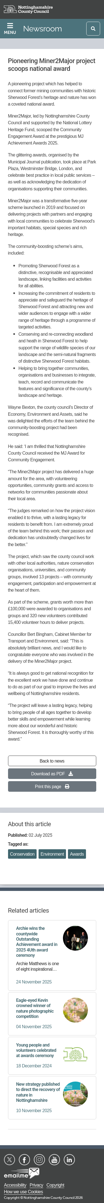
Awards (77, 853)
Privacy (36, 1184)
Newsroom (42, 28)
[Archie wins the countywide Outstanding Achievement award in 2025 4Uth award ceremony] (52, 955)
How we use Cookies (23, 1191)
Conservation (22, 853)
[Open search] (93, 29)
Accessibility (15, 1184)
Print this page (52, 786)
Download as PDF (52, 773)
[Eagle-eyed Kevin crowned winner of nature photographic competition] (52, 1013)
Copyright (55, 1184)
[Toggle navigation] (11, 29)
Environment (52, 853)
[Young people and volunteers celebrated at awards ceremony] (52, 1056)
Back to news (52, 760)
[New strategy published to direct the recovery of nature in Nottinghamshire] (52, 1097)
